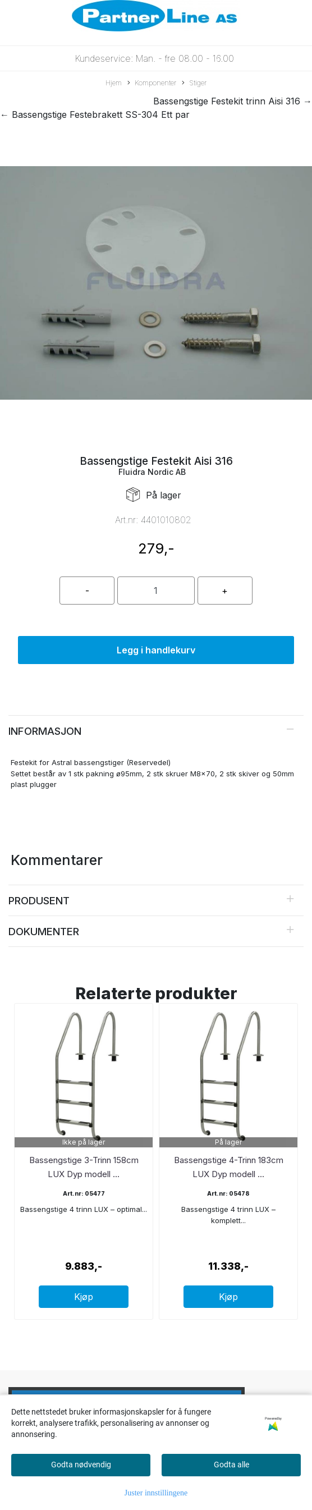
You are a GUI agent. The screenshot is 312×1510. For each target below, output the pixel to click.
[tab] (156, 731)
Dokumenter (43, 931)
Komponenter (151, 83)
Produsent (39, 900)
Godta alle (231, 1464)
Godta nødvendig (81, 1464)
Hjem (113, 83)
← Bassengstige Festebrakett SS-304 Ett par (95, 114)
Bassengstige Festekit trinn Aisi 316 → (232, 101)
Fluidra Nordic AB (152, 472)
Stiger (194, 83)
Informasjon (44, 731)
